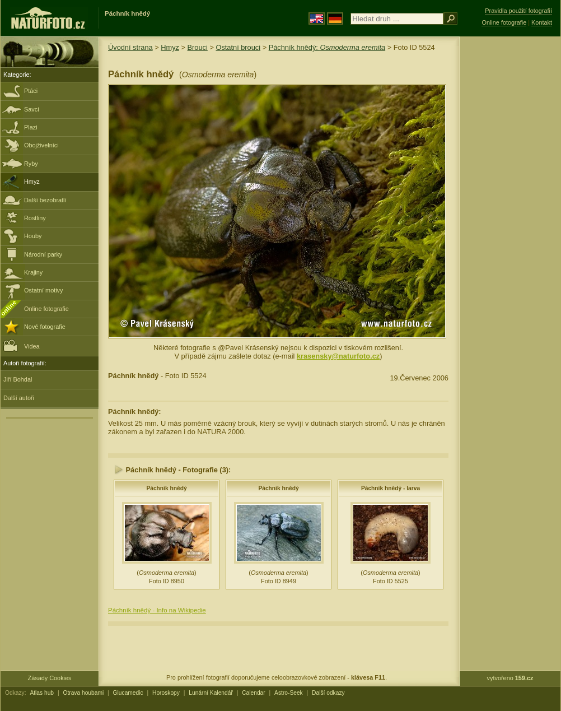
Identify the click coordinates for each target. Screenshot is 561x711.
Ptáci (31, 90)
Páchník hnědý (166, 488)
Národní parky (43, 254)
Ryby (31, 163)
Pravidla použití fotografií (518, 10)
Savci (31, 109)
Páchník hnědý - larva (390, 488)
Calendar (253, 693)
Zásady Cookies (50, 678)
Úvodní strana (130, 47)
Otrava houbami (83, 693)
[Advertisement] (510, 216)
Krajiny (33, 272)
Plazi (31, 127)
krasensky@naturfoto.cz (338, 356)
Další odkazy (328, 693)
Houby (32, 236)
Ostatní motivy (43, 290)
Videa (21, 345)
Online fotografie (46, 308)
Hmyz (32, 181)
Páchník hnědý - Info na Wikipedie (157, 610)
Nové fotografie (45, 326)
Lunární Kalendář (211, 693)
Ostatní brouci (238, 47)
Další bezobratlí (45, 200)
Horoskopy (166, 693)
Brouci (198, 47)
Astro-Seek (288, 693)
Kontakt (541, 22)
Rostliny (35, 218)
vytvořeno (510, 678)
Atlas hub (42, 693)
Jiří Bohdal (17, 379)
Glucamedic (128, 693)
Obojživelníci (41, 145)
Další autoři (18, 397)
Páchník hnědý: (327, 47)
